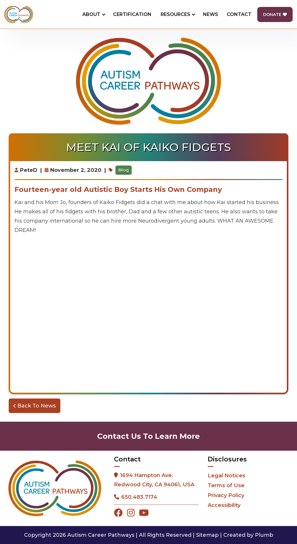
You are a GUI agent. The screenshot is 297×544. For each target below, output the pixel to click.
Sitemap (207, 535)
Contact (239, 14)
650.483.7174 (139, 497)
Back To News (34, 406)
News (210, 14)
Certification (132, 14)
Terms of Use (226, 485)
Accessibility (224, 505)
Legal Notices (226, 475)
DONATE (275, 14)
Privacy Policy (226, 495)
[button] (93, 14)
